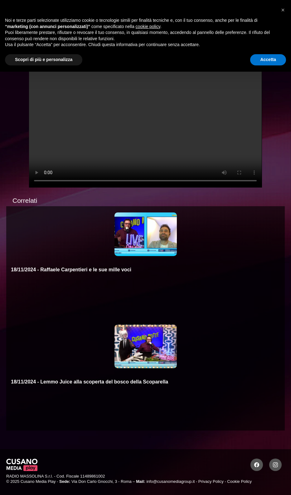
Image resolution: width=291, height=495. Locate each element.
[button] (283, 10)
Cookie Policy (239, 481)
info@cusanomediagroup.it (170, 481)
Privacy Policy (211, 481)
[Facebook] (256, 465)
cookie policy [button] (148, 26)
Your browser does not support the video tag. (145, 122)
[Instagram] (275, 465)
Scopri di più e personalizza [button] (43, 59)
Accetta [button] (268, 59)
